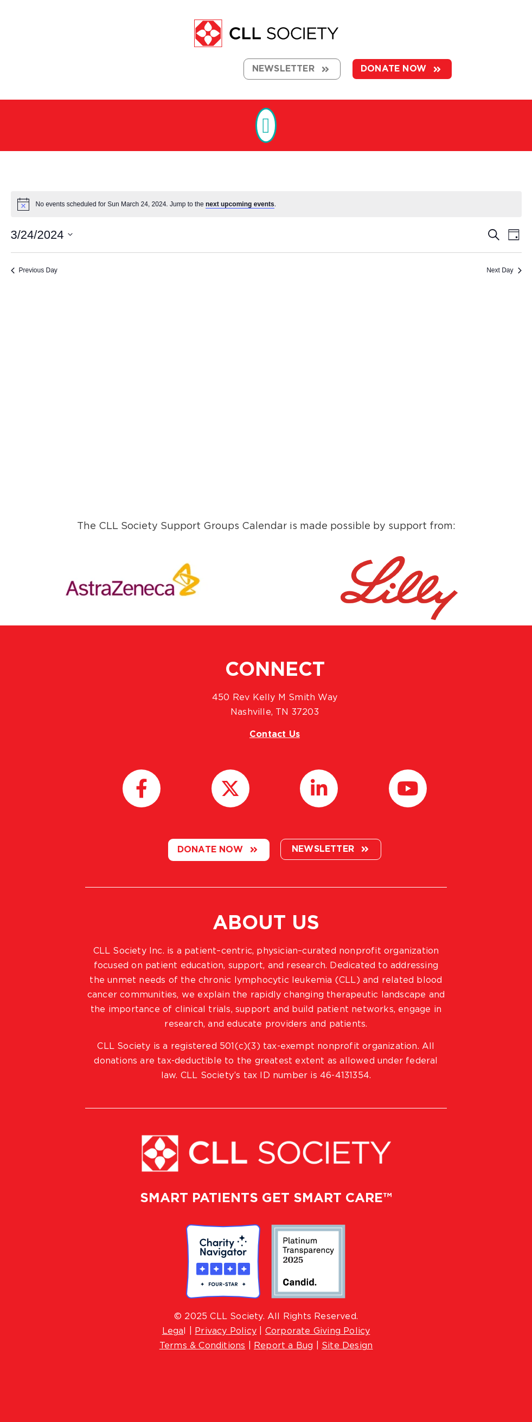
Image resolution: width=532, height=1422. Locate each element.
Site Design (347, 1345)
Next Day (503, 270)
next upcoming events (240, 204)
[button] (266, 125)
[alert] (266, 204)
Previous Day (34, 270)
